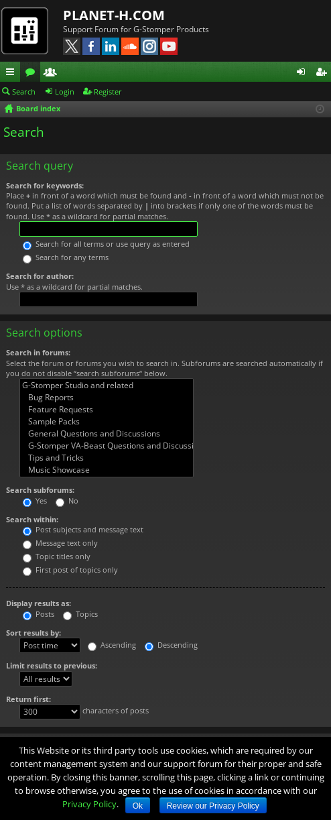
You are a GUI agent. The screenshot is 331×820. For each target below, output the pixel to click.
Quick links (12, 74)
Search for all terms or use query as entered (106, 244)
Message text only (60, 543)
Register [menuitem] (323, 74)
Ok (138, 806)
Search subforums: (40, 490)
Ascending (112, 645)
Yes (35, 500)
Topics (80, 614)
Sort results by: (33, 633)
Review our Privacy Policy (213, 806)
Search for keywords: (45, 185)
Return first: (28, 699)
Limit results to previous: (51, 665)
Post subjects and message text (83, 529)
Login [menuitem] (303, 74)
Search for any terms (66, 257)
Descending (171, 645)
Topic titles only (56, 556)
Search (24, 91)
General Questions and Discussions (106, 434)
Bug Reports (106, 398)
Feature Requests (106, 410)
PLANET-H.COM (114, 15)
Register (108, 91)
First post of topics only (70, 570)
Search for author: (40, 276)
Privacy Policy (89, 804)
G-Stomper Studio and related (106, 385)
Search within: (32, 519)
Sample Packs (106, 422)
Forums (32, 74)
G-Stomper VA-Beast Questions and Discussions (106, 446)
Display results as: (38, 603)
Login (64, 91)
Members (53, 74)
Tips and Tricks (106, 458)
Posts (38, 614)
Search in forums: (38, 352)
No (67, 500)
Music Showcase (106, 470)
